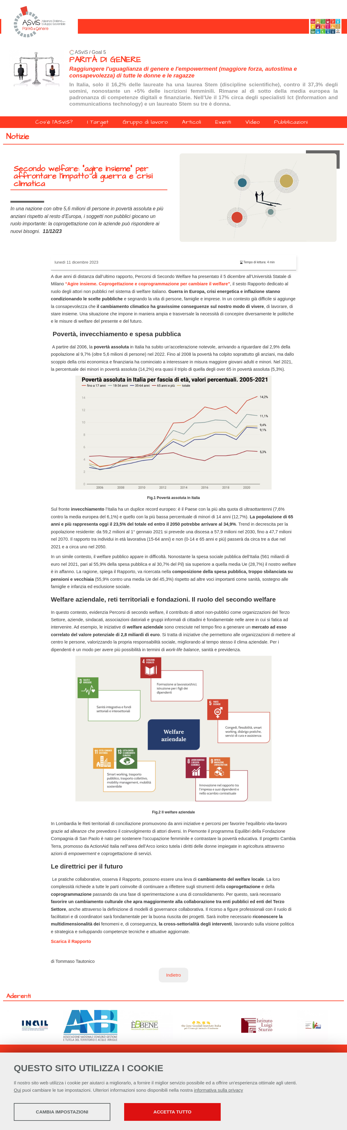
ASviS (81, 52)
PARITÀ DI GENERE (105, 60)
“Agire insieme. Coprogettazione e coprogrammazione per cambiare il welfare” (147, 283)
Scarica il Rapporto (71, 941)
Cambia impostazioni (62, 1111)
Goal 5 (99, 52)
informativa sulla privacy (218, 1090)
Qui (17, 1090)
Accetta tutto (173, 1111)
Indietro (173, 975)
